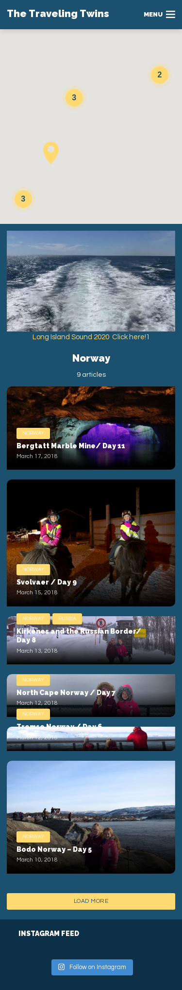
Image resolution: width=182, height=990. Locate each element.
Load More (91, 901)
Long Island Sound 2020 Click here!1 (91, 337)
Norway (33, 433)
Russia (67, 618)
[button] (51, 153)
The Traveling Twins (58, 13)
